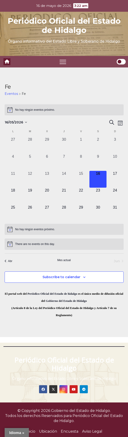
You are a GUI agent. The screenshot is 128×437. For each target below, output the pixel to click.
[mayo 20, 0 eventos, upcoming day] (47, 196)
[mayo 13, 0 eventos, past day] (47, 179)
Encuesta (69, 431)
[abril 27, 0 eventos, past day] (13, 145)
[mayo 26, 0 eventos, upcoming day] (30, 213)
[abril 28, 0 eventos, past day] (30, 145)
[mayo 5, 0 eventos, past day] (30, 162)
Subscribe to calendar (61, 277)
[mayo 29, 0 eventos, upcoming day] (81, 213)
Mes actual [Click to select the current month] (64, 260)
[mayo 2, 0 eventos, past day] (98, 145)
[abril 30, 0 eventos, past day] (64, 145)
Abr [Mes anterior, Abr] (8, 261)
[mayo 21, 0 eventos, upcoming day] (64, 196)
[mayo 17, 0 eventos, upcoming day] (115, 179)
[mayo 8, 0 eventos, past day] (81, 162)
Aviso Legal (92, 431)
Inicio (30, 431)
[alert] (64, 109)
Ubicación (48, 431)
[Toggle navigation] (63, 62)
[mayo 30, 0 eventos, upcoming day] (98, 213)
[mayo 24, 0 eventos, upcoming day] (115, 196)
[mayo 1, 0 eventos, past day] (81, 145)
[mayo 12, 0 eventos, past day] (30, 179)
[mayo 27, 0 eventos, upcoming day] (47, 213)
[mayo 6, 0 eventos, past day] (47, 162)
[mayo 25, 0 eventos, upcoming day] (13, 213)
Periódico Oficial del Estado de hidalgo (52, 293)
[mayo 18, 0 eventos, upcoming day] (13, 196)
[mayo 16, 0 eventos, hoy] (98, 179)
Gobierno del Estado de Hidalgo (66, 301)
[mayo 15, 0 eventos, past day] (81, 179)
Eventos (11, 94)
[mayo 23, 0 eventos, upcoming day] (98, 196)
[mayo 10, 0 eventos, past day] (115, 162)
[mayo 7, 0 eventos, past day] (64, 162)
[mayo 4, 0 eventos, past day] (13, 162)
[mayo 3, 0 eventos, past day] (115, 145)
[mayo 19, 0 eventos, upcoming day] (30, 196)
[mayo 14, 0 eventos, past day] (64, 179)
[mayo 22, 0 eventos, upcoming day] (81, 196)
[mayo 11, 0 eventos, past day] (13, 179)
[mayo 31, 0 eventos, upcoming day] (115, 213)
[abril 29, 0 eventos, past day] (47, 145)
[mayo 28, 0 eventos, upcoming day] (64, 213)
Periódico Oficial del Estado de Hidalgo (64, 25)
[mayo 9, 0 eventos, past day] (98, 162)
